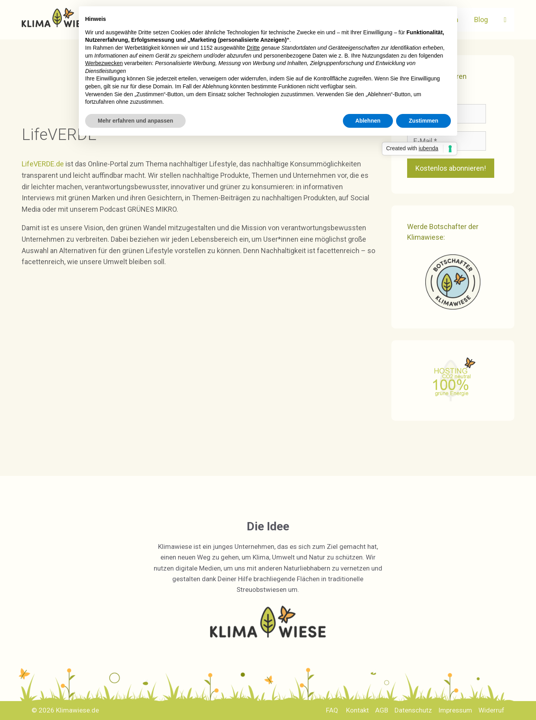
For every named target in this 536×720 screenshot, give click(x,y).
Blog (481, 19)
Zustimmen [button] (423, 121)
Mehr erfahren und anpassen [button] (135, 121)
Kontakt (357, 710)
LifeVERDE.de (43, 164)
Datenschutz (413, 710)
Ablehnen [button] (368, 121)
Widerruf (491, 710)
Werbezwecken (104, 63)
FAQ (332, 710)
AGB (381, 710)
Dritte (253, 48)
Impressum (455, 710)
